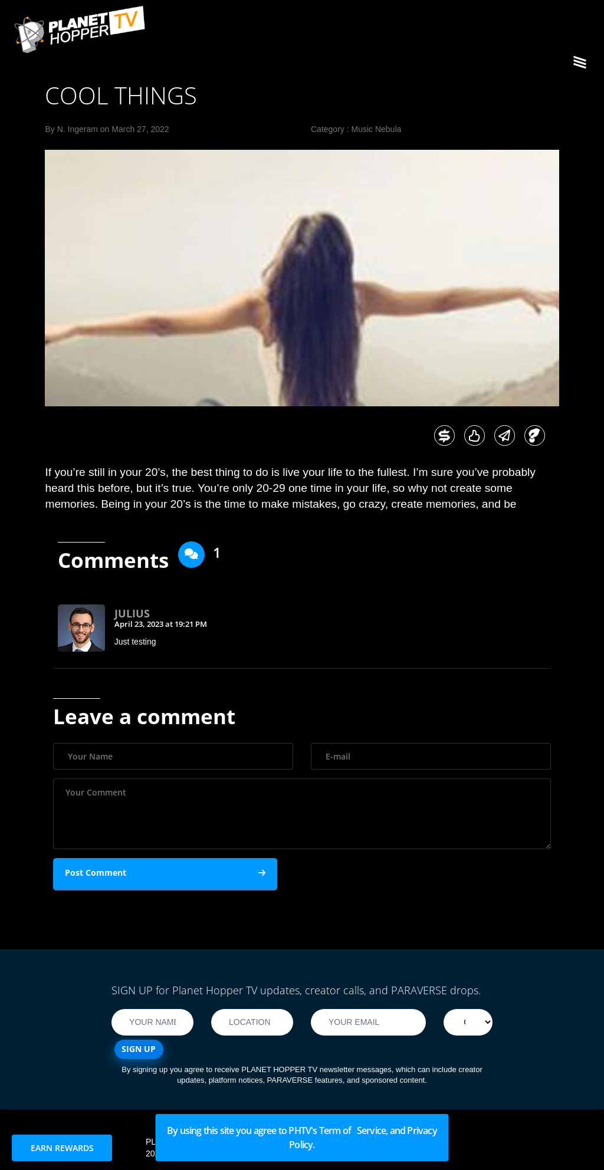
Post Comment (165, 873)
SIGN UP (139, 1048)
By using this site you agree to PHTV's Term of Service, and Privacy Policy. (302, 1137)
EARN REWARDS (62, 1147)
